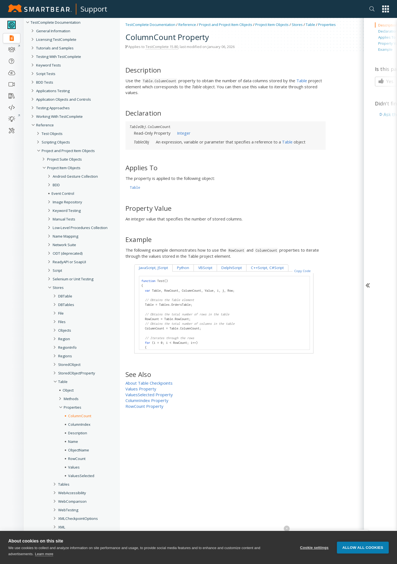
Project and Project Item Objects (68, 150)
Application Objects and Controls (63, 99)
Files (62, 321)
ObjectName (78, 450)
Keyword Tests (48, 65)
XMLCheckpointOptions (78, 518)
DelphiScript (231, 267)
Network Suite (64, 244)
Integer (184, 133)
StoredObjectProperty (76, 373)
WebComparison (72, 501)
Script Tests (45, 73)
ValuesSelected (81, 475)
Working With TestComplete (59, 116)
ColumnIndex (79, 424)
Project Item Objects (64, 167)
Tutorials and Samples (55, 48)
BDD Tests (44, 82)
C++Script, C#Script (267, 267)
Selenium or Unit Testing (73, 278)
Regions (65, 355)
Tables (63, 484)
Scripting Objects (56, 142)
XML (61, 527)
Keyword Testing (67, 210)
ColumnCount (79, 415)
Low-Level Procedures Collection (80, 227)
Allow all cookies (362, 548)
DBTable (65, 296)
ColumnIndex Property (146, 400)
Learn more (44, 554)
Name (73, 441)
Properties (72, 407)
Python (183, 267)
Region (64, 338)
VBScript (205, 267)
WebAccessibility (72, 492)
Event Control (63, 193)
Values (74, 467)
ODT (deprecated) (68, 253)
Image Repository (67, 201)
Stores (58, 287)
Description (77, 432)
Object (68, 390)
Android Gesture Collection (75, 176)
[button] (385, 9)
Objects (64, 330)
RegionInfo (67, 347)
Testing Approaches (53, 107)
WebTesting (68, 509)
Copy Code (302, 271)
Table (63, 381)
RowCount (76, 458)
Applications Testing (53, 90)
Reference (45, 125)
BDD (56, 184)
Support (94, 9)
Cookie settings (314, 548)
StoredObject (69, 364)
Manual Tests (64, 219)
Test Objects (52, 133)
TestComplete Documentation (56, 22)
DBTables (66, 304)
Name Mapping (65, 236)
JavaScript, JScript (153, 267)
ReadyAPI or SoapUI (69, 261)
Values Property (140, 389)
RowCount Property (144, 406)
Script (57, 270)
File (61, 313)
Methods (71, 398)
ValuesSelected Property (149, 394)
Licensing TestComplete (56, 39)
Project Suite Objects (64, 159)
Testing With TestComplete (58, 56)
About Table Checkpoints (149, 383)
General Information (53, 30)
